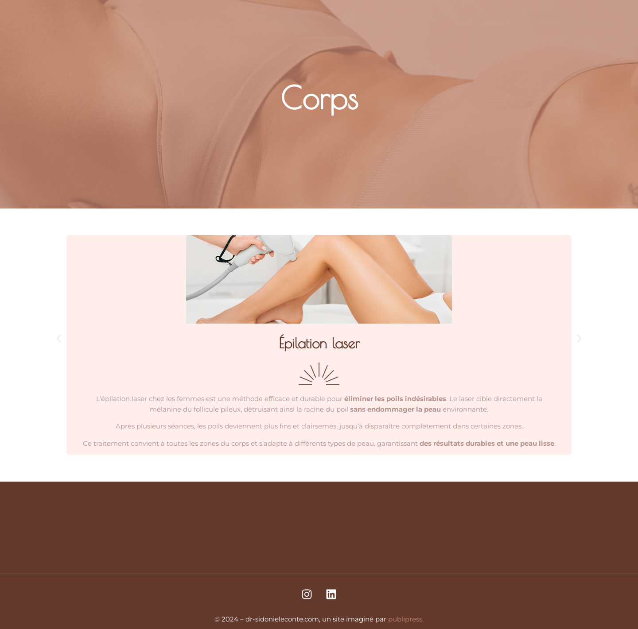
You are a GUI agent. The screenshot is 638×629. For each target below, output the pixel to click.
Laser (215, 22)
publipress (405, 619)
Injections (182, 22)
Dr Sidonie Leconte (413, 21)
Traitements (137, 22)
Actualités (497, 22)
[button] (58, 338)
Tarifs (463, 22)
